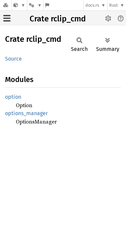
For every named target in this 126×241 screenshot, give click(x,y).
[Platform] (35, 5)
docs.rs (92, 5)
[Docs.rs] (5, 5)
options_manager (26, 113)
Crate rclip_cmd (58, 18)
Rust (113, 5)
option (13, 97)
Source (13, 59)
